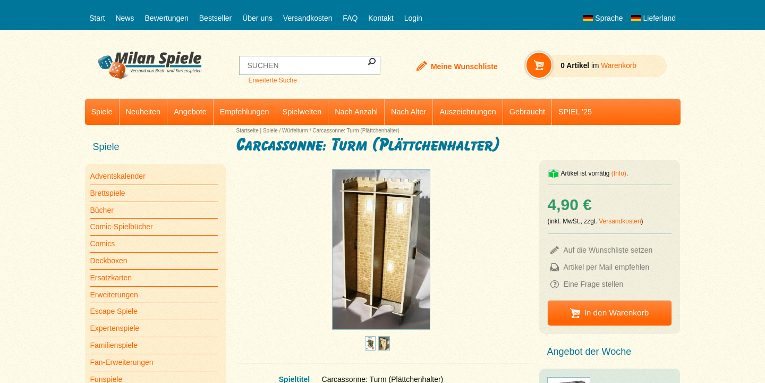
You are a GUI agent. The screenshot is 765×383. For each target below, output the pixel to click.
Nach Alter (408, 111)
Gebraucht (527, 111)
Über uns (257, 18)
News (124, 18)
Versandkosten (308, 18)
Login (413, 18)
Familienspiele (114, 345)
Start (97, 18)
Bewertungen (166, 18)
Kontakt (380, 18)
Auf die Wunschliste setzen (608, 250)
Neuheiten (143, 111)
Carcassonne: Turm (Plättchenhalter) (355, 131)
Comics (102, 243)
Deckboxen (109, 260)
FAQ (350, 18)
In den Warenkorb (616, 312)
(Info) (618, 173)
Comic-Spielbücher (121, 226)
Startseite (247, 131)
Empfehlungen (244, 111)
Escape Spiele (114, 311)
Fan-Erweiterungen (122, 362)
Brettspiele (107, 193)
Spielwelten (302, 111)
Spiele (102, 111)
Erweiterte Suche (272, 80)
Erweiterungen (114, 294)
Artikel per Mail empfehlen (607, 267)
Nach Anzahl (356, 111)
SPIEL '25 (575, 111)
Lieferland (653, 18)
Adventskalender (118, 176)
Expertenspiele (115, 328)
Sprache (603, 18)
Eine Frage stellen (594, 284)
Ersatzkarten (111, 277)
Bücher (102, 210)
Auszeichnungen (467, 111)
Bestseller (215, 18)
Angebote (190, 111)
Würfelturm (295, 131)
